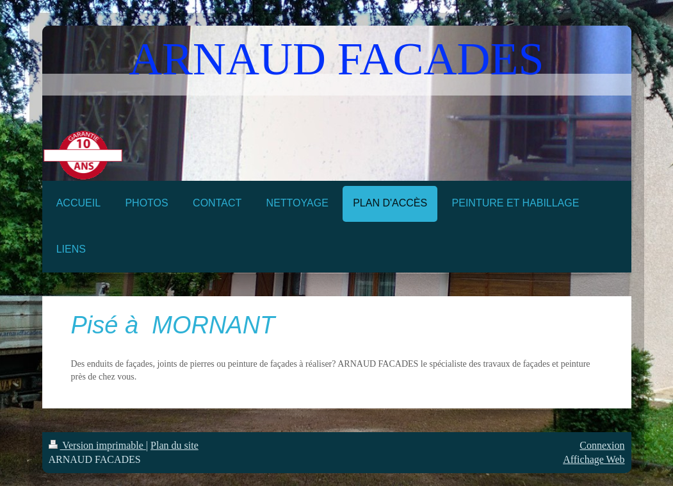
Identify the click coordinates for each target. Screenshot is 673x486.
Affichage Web (593, 459)
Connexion (602, 445)
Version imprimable (97, 445)
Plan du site (174, 445)
